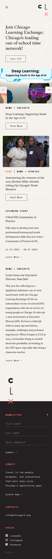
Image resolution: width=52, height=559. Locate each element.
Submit (11, 452)
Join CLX (15, 58)
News (9, 107)
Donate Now (14, 494)
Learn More (14, 257)
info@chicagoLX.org (18, 515)
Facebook (13, 544)
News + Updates (28, 171)
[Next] (48, 90)
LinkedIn (13, 535)
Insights (23, 107)
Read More (16, 126)
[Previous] (3, 90)
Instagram (14, 540)
